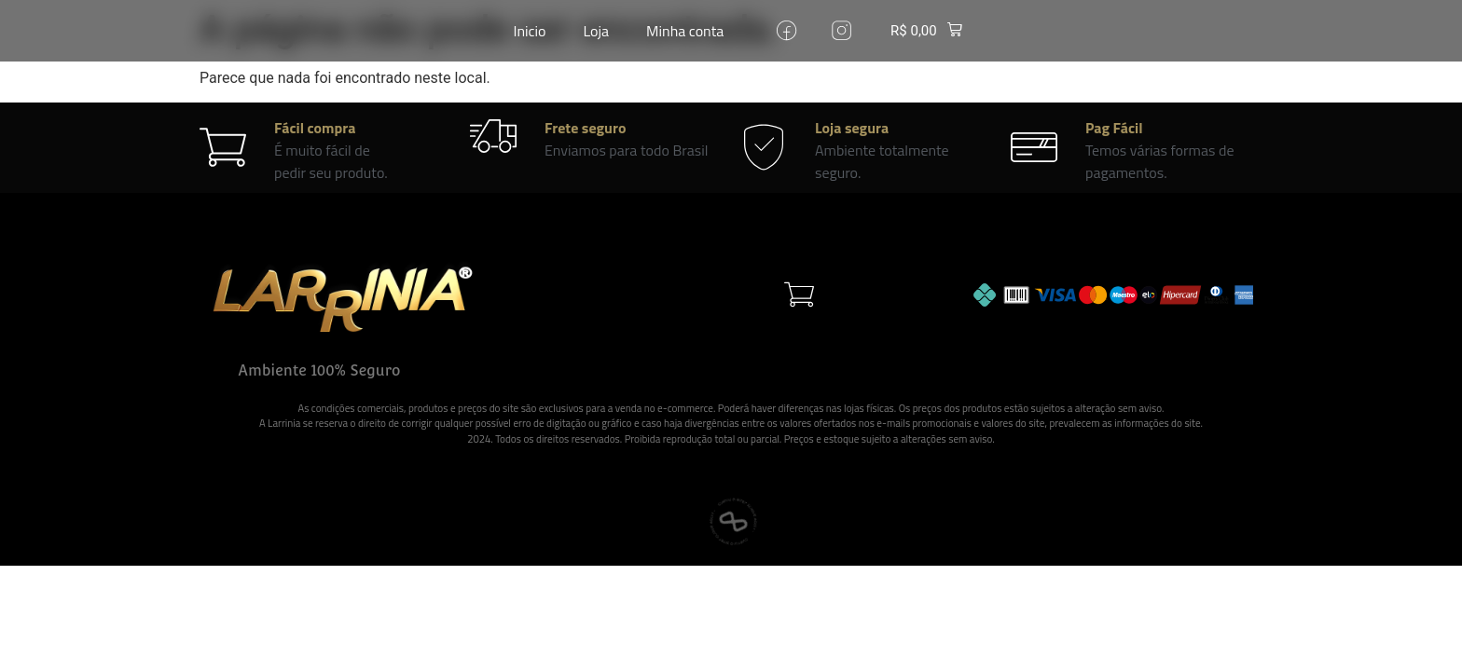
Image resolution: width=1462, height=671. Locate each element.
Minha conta (685, 31)
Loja (597, 31)
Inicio (530, 31)
